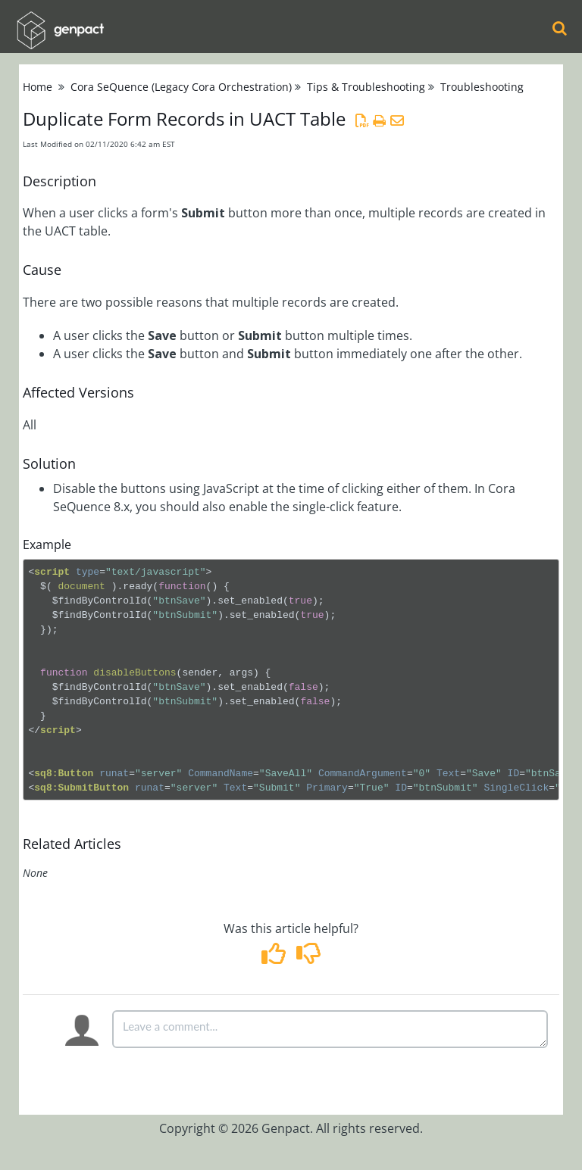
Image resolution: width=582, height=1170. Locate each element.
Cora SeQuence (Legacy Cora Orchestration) (181, 87)
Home (37, 87)
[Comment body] (330, 1029)
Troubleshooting (482, 87)
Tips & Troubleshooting (366, 87)
